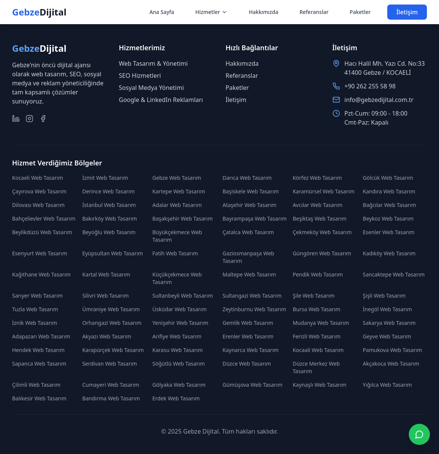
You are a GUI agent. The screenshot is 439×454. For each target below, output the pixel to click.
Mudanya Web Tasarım (321, 322)
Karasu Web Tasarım (177, 350)
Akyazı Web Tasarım (106, 336)
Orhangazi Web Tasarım (112, 322)
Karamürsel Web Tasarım (324, 191)
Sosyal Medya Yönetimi (151, 87)
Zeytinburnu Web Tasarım (254, 309)
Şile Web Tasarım (314, 295)
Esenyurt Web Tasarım (39, 253)
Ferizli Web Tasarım (316, 336)
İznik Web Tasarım (34, 322)
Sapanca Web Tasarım (39, 363)
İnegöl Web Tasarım (387, 309)
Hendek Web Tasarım (38, 350)
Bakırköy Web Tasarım (109, 218)
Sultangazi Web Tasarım (252, 295)
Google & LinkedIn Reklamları (161, 100)
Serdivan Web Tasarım (109, 363)
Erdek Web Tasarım (175, 398)
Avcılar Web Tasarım (318, 204)
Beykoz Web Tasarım (388, 218)
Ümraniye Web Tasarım (111, 309)
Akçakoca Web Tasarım (391, 363)
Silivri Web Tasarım (105, 295)
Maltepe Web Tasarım (249, 274)
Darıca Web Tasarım (247, 177)
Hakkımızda (263, 11)
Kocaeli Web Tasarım (37, 177)
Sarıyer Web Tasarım (37, 295)
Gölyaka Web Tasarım (179, 384)
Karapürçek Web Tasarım (113, 350)
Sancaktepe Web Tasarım (394, 274)
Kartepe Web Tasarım (178, 191)
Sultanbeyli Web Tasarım (182, 295)
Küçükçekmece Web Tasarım (177, 278)
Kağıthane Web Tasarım (41, 274)
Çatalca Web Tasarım (248, 232)
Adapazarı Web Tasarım (41, 336)
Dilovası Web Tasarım (38, 204)
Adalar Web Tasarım (177, 204)
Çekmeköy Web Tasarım (322, 232)
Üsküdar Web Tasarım (179, 309)
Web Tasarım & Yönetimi (153, 63)
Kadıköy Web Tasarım (389, 253)
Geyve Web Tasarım (387, 336)
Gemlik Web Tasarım (248, 322)
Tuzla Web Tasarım (35, 309)
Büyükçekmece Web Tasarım (177, 236)
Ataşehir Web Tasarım (250, 204)
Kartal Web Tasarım (106, 274)
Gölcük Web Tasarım (388, 177)
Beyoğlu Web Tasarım (109, 232)
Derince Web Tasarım (108, 191)
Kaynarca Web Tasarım (250, 350)
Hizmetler (211, 11)
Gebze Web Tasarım (176, 177)
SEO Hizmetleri (140, 75)
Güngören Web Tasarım (322, 253)
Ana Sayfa (161, 11)
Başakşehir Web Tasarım (182, 218)
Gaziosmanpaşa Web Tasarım (248, 257)
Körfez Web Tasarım (317, 177)
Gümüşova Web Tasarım (253, 384)
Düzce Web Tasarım (247, 363)
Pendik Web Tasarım (318, 274)
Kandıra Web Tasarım (389, 191)
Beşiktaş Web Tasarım (320, 218)
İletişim (407, 12)
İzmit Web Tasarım (105, 177)
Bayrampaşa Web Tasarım (255, 218)
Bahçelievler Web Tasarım (44, 218)
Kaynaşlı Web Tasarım (319, 384)
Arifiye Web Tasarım (176, 336)
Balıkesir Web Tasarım (39, 398)
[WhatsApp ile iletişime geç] (419, 434)
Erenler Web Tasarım (248, 336)
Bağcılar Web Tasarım (389, 204)
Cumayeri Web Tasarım (110, 384)
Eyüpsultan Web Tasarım (112, 253)
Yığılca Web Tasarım (387, 384)
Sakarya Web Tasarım (389, 322)
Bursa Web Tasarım (316, 309)
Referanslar (314, 11)
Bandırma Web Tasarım (111, 398)
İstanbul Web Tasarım (109, 204)
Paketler (360, 11)
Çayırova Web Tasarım (39, 191)
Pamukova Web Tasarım (392, 350)
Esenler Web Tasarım (388, 232)
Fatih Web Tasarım (175, 253)
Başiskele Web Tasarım (251, 191)
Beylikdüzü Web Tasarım (42, 232)
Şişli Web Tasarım (384, 295)
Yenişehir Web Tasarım (180, 322)
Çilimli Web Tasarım (36, 384)
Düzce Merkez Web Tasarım (316, 367)
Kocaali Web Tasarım (318, 350)
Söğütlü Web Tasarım (178, 363)
